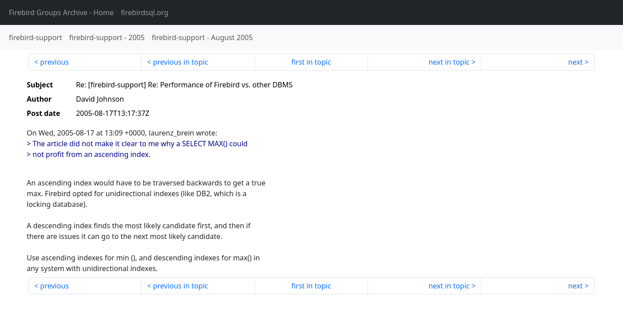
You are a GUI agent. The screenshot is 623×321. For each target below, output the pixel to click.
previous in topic (180, 62)
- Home (61, 12)
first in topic (311, 62)
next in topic (449, 62)
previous (54, 62)
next (575, 62)
